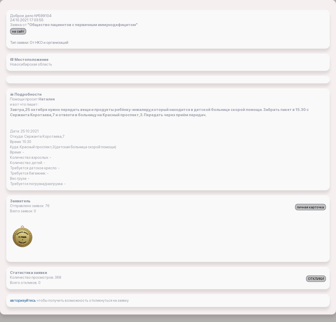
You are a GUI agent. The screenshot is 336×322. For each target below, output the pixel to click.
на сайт (18, 31)
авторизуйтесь (23, 300)
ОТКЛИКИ (316, 279)
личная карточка (310, 207)
